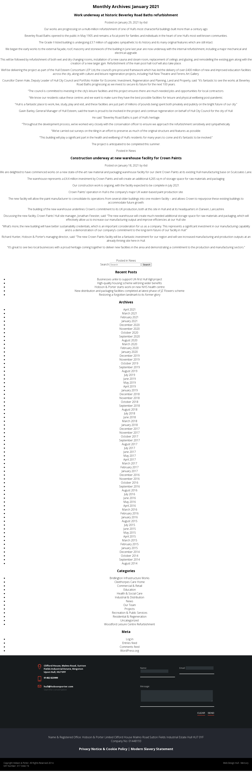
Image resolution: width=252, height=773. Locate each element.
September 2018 (129, 406)
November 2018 (129, 398)
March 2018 (129, 421)
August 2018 (129, 409)
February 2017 (129, 467)
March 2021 (129, 313)
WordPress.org (129, 651)
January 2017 (129, 471)
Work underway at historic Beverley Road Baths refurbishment (126, 15)
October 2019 (129, 363)
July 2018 (129, 413)
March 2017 (129, 463)
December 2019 (130, 356)
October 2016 (129, 483)
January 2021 (129, 321)
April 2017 (129, 459)
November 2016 (129, 479)
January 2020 (129, 352)
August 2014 (129, 563)
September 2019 (129, 367)
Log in (129, 639)
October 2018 (129, 402)
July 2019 (129, 375)
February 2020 (129, 348)
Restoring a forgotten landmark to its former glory (129, 295)
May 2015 (129, 533)
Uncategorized (129, 620)
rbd (145, 22)
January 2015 (129, 548)
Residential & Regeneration (129, 616)
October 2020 (129, 332)
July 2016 (129, 494)
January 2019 (129, 390)
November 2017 (129, 432)
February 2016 (129, 513)
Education (129, 590)
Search (104, 264)
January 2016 (129, 517)
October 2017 (129, 436)
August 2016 (129, 490)
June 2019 (129, 379)
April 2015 (129, 536)
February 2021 (129, 317)
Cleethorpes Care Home (129, 582)
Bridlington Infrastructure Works (129, 578)
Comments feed (129, 647)
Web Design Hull (231, 765)
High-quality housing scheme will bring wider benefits (129, 283)
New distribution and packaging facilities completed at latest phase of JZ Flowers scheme (129, 291)
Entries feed (129, 643)
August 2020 (129, 340)
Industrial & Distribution (129, 597)
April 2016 (129, 506)
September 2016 (129, 486)
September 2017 (129, 440)
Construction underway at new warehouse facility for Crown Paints (126, 158)
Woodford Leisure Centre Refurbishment (129, 624)
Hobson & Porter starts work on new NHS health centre (129, 287)
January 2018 (129, 425)
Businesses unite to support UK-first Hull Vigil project (129, 279)
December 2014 (130, 552)
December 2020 (130, 325)
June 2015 (129, 529)
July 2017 (129, 448)
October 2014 (129, 556)
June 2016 (129, 498)
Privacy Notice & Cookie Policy (103, 751)
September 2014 (129, 559)
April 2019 (129, 386)
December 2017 (130, 429)
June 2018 (129, 417)
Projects (129, 609)
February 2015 (129, 544)
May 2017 (129, 456)
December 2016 (130, 475)
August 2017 (129, 444)
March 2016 (129, 509)
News (132, 151)
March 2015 (129, 540)
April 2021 (129, 309)
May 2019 (129, 382)
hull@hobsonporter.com (58, 686)
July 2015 (129, 525)
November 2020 (129, 329)
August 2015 (129, 521)
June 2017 (129, 452)
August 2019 (129, 371)
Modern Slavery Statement (152, 751)
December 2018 (130, 394)
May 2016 (129, 502)
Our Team (129, 605)
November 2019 (129, 359)
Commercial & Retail (129, 586)
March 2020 (129, 344)
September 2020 (129, 336)
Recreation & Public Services (129, 613)
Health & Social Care (129, 593)
